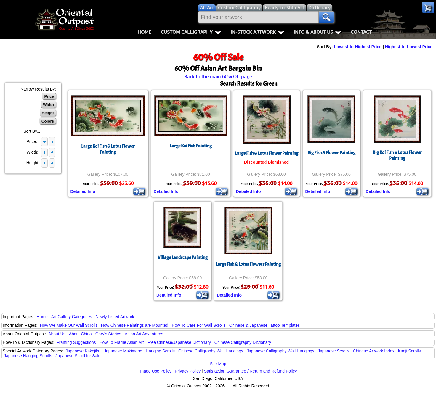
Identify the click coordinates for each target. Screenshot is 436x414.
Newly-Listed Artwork (114, 316)
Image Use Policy (155, 371)
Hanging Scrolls (160, 351)
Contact (361, 32)
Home (144, 32)
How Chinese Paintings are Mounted (134, 325)
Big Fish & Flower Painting (331, 153)
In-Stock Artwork (257, 32)
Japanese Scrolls (334, 351)
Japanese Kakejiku (83, 351)
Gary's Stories (108, 333)
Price (49, 96)
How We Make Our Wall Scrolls (68, 325)
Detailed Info (82, 191)
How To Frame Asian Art (121, 342)
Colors (47, 121)
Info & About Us (317, 32)
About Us (56, 333)
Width (48, 104)
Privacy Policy (188, 371)
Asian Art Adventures (144, 333)
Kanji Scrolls (409, 351)
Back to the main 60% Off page (218, 76)
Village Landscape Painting (183, 257)
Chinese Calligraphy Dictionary (242, 342)
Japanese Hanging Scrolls (28, 355)
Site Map (218, 363)
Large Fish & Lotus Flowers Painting (248, 264)
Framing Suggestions (76, 342)
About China (80, 333)
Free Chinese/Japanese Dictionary (179, 342)
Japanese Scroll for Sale (78, 355)
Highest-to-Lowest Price (408, 46)
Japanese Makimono (123, 351)
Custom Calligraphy (191, 32)
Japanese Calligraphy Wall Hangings (280, 351)
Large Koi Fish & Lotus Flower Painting (108, 149)
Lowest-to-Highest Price (358, 46)
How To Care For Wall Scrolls (199, 325)
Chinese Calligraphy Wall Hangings (210, 351)
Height (48, 113)
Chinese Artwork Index (374, 351)
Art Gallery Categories (71, 316)
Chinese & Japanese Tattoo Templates (264, 325)
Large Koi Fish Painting (191, 146)
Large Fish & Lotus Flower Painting (266, 153)
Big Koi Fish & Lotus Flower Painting (397, 155)
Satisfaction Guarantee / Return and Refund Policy (250, 371)
